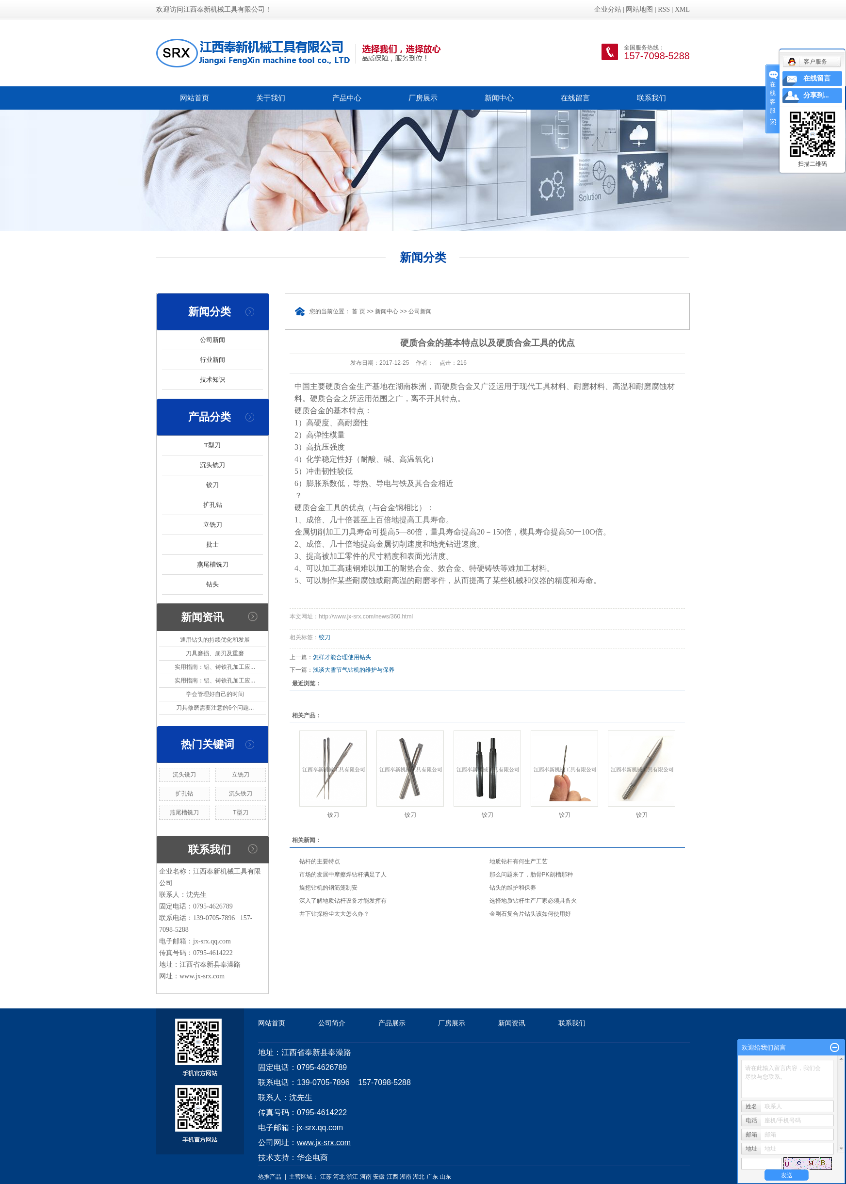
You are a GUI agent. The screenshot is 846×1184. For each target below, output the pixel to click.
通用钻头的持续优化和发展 (215, 639)
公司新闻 (212, 339)
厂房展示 (423, 98)
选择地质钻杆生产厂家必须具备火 (533, 900)
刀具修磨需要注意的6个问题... (215, 707)
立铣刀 (212, 524)
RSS (664, 9)
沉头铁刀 (240, 793)
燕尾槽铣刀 (212, 564)
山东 (445, 1176)
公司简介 (331, 1023)
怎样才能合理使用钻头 (342, 657)
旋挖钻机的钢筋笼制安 (328, 887)
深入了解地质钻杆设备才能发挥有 (343, 900)
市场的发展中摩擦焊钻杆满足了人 (343, 874)
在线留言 (575, 98)
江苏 (326, 1176)
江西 (392, 1176)
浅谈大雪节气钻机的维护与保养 (353, 669)
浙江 (352, 1176)
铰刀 (212, 484)
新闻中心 (499, 98)
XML (682, 9)
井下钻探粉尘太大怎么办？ (334, 913)
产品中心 (346, 98)
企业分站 (607, 9)
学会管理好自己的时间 (215, 694)
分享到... (816, 95)
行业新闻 (212, 359)
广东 (432, 1176)
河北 (339, 1176)
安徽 (379, 1176)
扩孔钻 (212, 504)
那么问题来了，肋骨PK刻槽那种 (531, 874)
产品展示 (392, 1023)
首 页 (358, 311)
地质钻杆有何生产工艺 (518, 861)
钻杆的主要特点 (319, 861)
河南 (366, 1176)
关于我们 (270, 98)
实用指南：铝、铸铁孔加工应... (215, 667)
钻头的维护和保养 (512, 887)
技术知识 (212, 379)
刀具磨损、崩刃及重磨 (215, 653)
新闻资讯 (511, 1023)
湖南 (405, 1176)
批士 (212, 544)
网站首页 (194, 98)
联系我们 (651, 98)
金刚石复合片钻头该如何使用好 (530, 913)
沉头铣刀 (212, 465)
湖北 (418, 1176)
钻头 (212, 584)
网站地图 (639, 9)
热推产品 (269, 1176)
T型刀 (212, 445)
